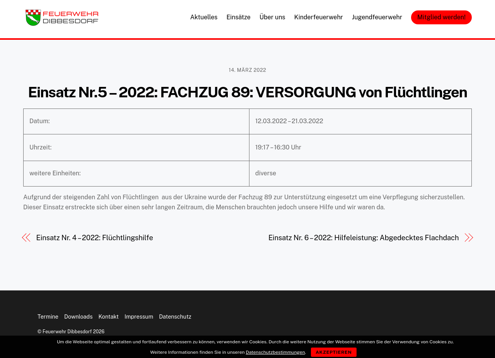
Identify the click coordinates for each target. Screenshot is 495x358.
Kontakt (108, 316)
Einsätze (238, 17)
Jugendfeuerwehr (377, 17)
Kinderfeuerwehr (318, 17)
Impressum (139, 316)
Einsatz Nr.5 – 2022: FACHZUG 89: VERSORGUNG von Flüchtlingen (247, 92)
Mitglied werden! (441, 17)
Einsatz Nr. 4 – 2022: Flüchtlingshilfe (94, 238)
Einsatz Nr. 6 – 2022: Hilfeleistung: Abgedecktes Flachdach (363, 238)
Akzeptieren (334, 352)
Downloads (78, 316)
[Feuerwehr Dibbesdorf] (62, 23)
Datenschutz (175, 316)
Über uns (272, 17)
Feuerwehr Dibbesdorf (67, 331)
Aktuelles (204, 17)
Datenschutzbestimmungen (275, 352)
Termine (48, 316)
